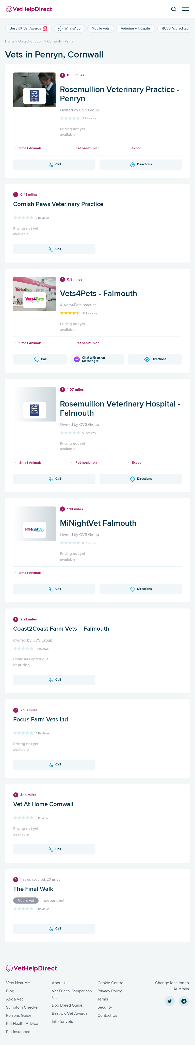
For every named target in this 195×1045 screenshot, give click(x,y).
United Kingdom (30, 41)
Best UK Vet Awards (69, 1013)
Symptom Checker (22, 1007)
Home (9, 41)
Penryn (70, 41)
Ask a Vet (14, 999)
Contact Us (107, 1015)
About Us (60, 982)
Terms (103, 999)
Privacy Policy (110, 991)
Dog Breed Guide (67, 1005)
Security (105, 1007)
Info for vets (62, 1021)
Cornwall (54, 41)
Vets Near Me (18, 982)
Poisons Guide (18, 1015)
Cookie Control (111, 982)
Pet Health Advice (22, 1023)
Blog (10, 991)
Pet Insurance (18, 1031)
